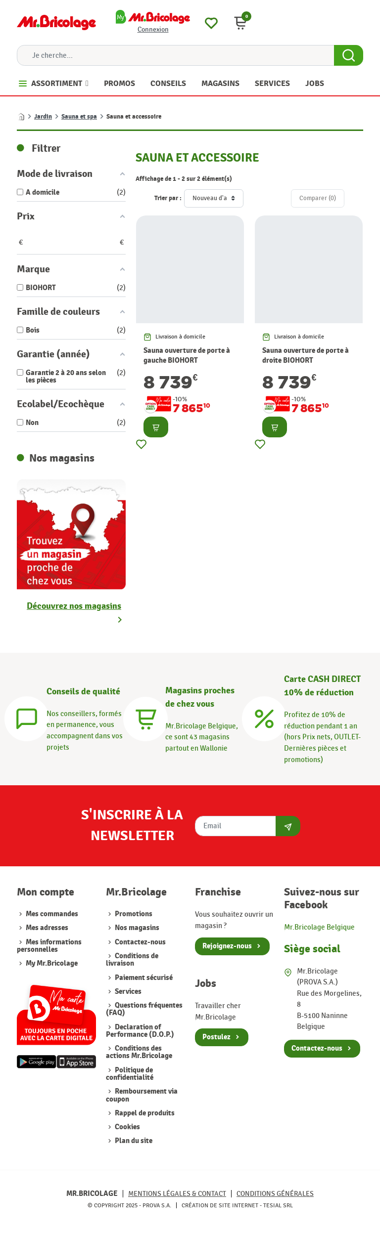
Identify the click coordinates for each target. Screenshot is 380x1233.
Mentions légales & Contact (177, 1194)
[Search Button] (348, 55)
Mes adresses (47, 928)
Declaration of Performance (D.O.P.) (140, 1030)
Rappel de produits (145, 1113)
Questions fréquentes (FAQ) (144, 1009)
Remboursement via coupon (142, 1095)
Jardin (43, 117)
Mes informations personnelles (49, 945)
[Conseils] (26, 717)
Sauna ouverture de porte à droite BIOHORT (305, 355)
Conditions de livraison (132, 959)
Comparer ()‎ (317, 198)
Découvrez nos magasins (74, 606)
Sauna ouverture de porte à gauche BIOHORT (186, 355)
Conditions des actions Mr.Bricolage (139, 1052)
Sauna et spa (79, 117)
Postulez (216, 1037)
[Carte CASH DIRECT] (264, 717)
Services (128, 991)
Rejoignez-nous (227, 946)
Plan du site (133, 1141)
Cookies (127, 1127)
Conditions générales (275, 1194)
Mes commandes (52, 914)
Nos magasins (137, 928)
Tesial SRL (278, 1205)
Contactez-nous (140, 942)
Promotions (133, 914)
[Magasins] (145, 717)
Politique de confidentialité (129, 1073)
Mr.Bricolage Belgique (319, 927)
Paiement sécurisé (144, 977)
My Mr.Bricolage (52, 963)
